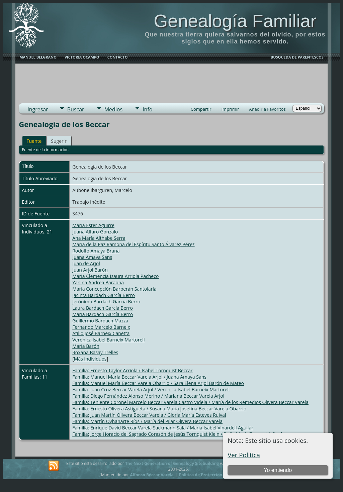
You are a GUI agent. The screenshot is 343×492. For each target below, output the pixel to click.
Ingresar (37, 109)
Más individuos (90, 359)
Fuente (33, 141)
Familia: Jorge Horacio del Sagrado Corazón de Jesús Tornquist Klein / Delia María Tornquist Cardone (181, 434)
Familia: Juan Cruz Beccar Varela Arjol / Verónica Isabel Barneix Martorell (151, 389)
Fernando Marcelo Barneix (101, 327)
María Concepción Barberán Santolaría (114, 289)
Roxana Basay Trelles (95, 352)
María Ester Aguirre (93, 225)
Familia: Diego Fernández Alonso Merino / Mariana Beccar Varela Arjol (148, 396)
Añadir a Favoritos (267, 109)
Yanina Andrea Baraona (98, 282)
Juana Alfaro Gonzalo (95, 231)
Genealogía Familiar (235, 21)
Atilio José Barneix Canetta (101, 333)
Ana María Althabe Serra (98, 238)
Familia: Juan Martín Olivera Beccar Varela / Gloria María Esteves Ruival (149, 415)
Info (147, 109)
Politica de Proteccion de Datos (210, 475)
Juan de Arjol (86, 263)
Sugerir (59, 141)
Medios (113, 109)
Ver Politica (244, 455)
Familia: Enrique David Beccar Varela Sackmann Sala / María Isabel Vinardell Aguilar (162, 427)
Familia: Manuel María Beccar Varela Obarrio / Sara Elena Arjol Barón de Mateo (158, 383)
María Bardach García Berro (102, 314)
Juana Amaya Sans (92, 257)
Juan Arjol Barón (90, 270)
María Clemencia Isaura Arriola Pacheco (115, 276)
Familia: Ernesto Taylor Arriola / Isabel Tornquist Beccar (132, 370)
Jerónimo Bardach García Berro (106, 301)
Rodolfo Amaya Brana (95, 251)
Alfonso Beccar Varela (151, 475)
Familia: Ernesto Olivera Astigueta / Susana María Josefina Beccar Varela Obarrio (159, 408)
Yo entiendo (278, 470)
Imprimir (230, 109)
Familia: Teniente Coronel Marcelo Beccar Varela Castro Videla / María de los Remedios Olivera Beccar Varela (190, 402)
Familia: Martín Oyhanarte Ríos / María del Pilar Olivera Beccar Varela (147, 421)
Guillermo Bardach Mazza (100, 320)
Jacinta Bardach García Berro (103, 295)
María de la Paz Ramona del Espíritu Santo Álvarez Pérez (133, 244)
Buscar (75, 109)
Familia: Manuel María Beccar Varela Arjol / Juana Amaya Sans (139, 377)
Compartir (201, 109)
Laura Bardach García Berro (102, 308)
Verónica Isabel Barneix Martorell (108, 339)
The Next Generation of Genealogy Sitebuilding (172, 463)
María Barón (85, 346)
